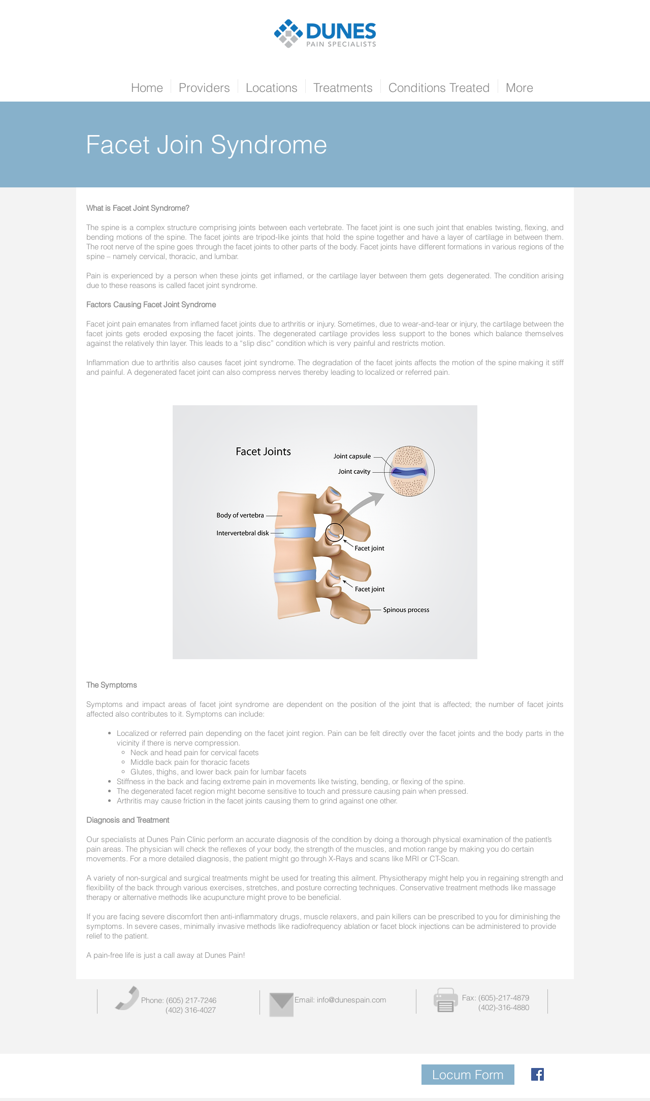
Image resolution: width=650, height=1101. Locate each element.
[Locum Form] (467, 1074)
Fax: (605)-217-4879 (495, 997)
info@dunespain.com (351, 1000)
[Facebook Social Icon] (537, 1074)
